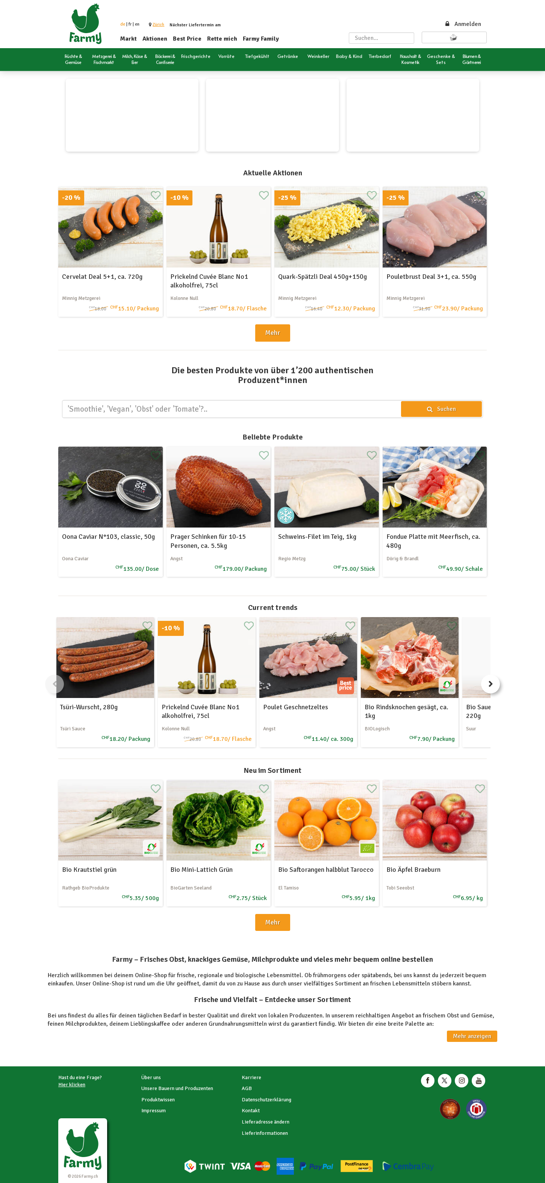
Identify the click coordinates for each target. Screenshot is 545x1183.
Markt (128, 39)
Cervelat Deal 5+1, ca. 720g (102, 276)
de (122, 24)
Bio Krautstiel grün (89, 869)
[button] (158, 24)
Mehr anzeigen (472, 1036)
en (137, 24)
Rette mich (222, 39)
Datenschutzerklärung (266, 1099)
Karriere (251, 1077)
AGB (247, 1088)
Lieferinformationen (265, 1133)
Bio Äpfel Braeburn (413, 869)
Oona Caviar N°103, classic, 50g (108, 536)
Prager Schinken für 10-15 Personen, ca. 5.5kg (208, 540)
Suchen (441, 409)
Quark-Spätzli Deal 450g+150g (322, 276)
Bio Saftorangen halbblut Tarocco (326, 869)
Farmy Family (261, 39)
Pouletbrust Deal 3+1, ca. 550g (431, 276)
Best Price (187, 39)
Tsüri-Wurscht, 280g (89, 707)
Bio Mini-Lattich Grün (201, 869)
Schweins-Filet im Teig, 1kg (317, 536)
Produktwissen (158, 1099)
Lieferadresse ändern (265, 1122)
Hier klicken (71, 1084)
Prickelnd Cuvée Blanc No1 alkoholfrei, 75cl (209, 280)
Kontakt (251, 1110)
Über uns (151, 1077)
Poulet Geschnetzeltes (295, 707)
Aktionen (154, 39)
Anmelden (462, 24)
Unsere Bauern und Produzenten (177, 1088)
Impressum (153, 1110)
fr (130, 24)
